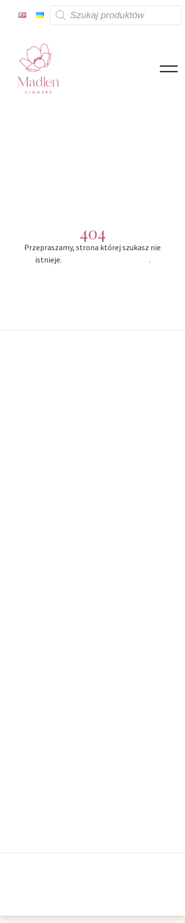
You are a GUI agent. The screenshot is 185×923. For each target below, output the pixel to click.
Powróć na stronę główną (106, 259)
